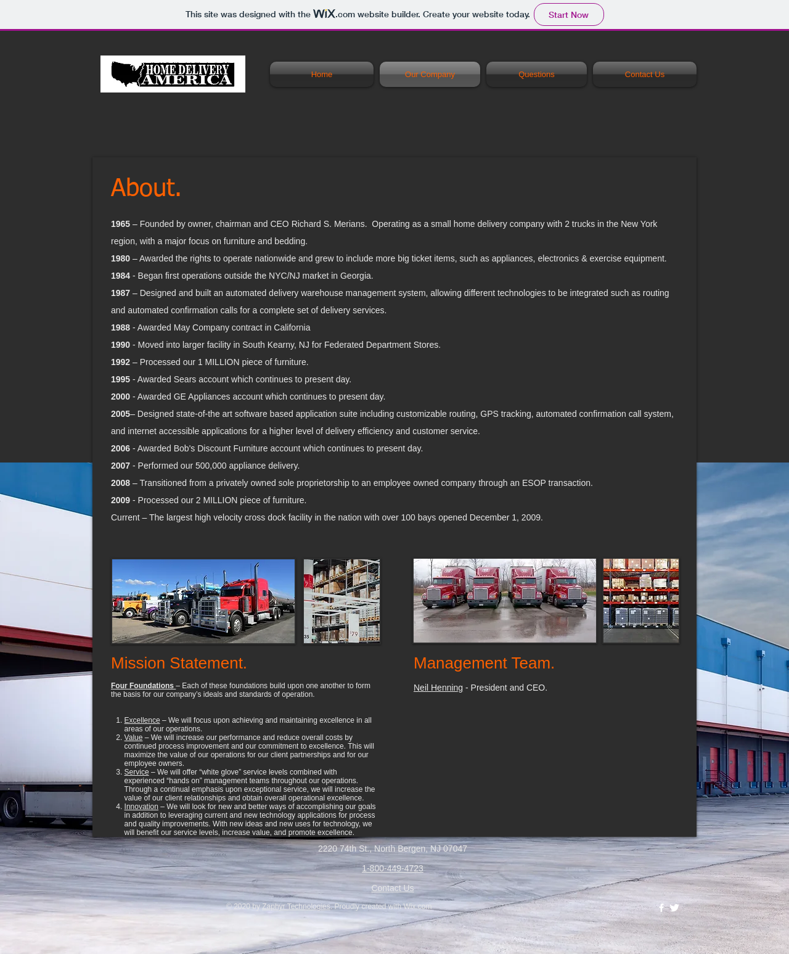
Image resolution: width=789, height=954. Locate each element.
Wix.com (417, 906)
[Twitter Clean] (674, 907)
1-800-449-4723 (392, 868)
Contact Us (392, 888)
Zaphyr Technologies (296, 906)
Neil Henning (438, 688)
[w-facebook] (661, 907)
